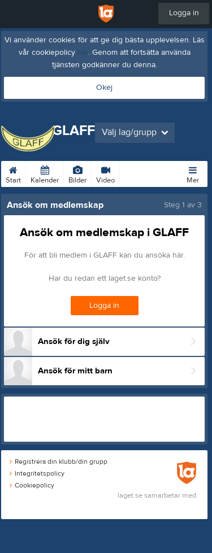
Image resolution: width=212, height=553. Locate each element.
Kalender (45, 173)
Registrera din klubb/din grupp (58, 461)
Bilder (77, 173)
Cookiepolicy (32, 485)
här (82, 52)
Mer (193, 173)
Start (13, 173)
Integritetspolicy (37, 473)
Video (105, 173)
